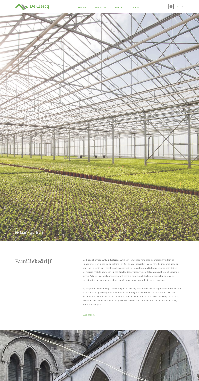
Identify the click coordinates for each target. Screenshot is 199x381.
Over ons (81, 7)
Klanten (119, 7)
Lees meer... (89, 314)
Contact (136, 7)
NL (178, 6)
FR (181, 6)
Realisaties (100, 7)
